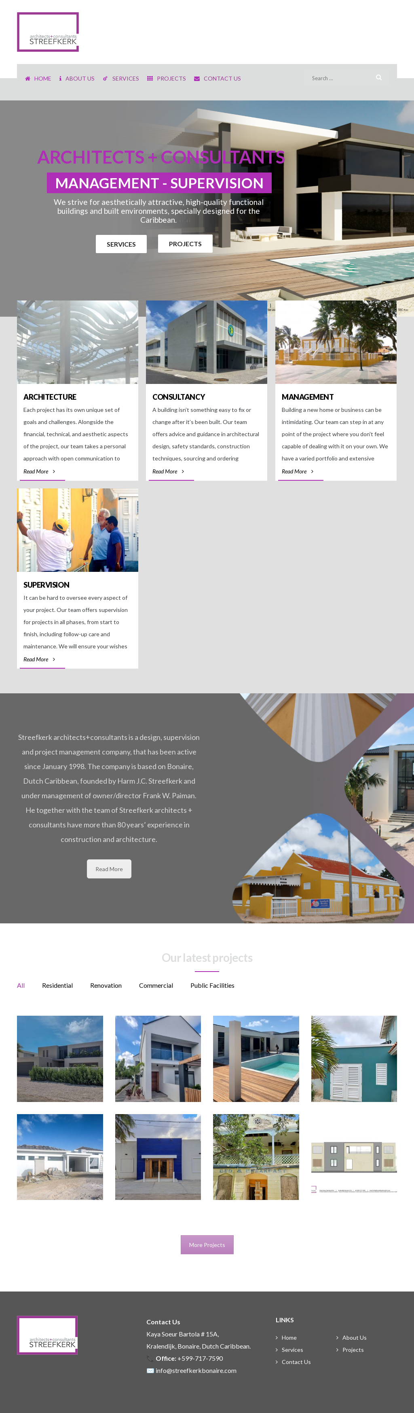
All (21, 985)
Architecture (49, 396)
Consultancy (178, 396)
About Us (354, 1337)
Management (308, 396)
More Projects (207, 1244)
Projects (353, 1349)
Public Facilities (212, 985)
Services (292, 1349)
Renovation (106, 985)
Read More (39, 471)
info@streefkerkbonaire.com (196, 1370)
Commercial (156, 985)
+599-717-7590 (200, 1358)
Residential (57, 985)
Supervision (46, 584)
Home (289, 1337)
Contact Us (296, 1361)
